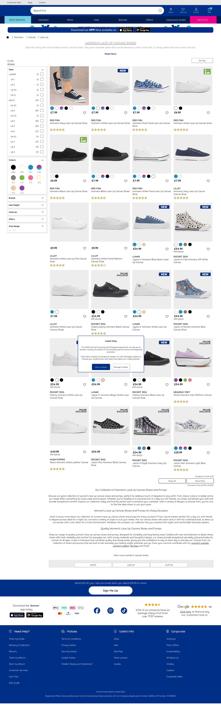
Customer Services (18, 673)
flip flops (134, 549)
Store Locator (120, 661)
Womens (17, 40)
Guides (117, 667)
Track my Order (17, 642)
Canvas (31, 40)
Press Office (173, 648)
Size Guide (14, 686)
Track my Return (17, 661)
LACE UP (131, 568)
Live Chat (13, 680)
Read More (110, 57)
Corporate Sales (175, 680)
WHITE (93, 568)
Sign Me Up (110, 594)
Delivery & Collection (19, 648)
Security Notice (69, 655)
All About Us (173, 661)
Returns (13, 655)
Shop (116, 642)
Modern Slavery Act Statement (77, 667)
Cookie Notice (68, 661)
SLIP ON (169, 568)
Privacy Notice (69, 648)
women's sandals (200, 546)
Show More (200, 484)
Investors (171, 642)
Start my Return (17, 667)
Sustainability (173, 655)
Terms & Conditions (71, 642)
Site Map (118, 655)
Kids (116, 648)
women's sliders (121, 549)
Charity (170, 667)
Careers (170, 673)
